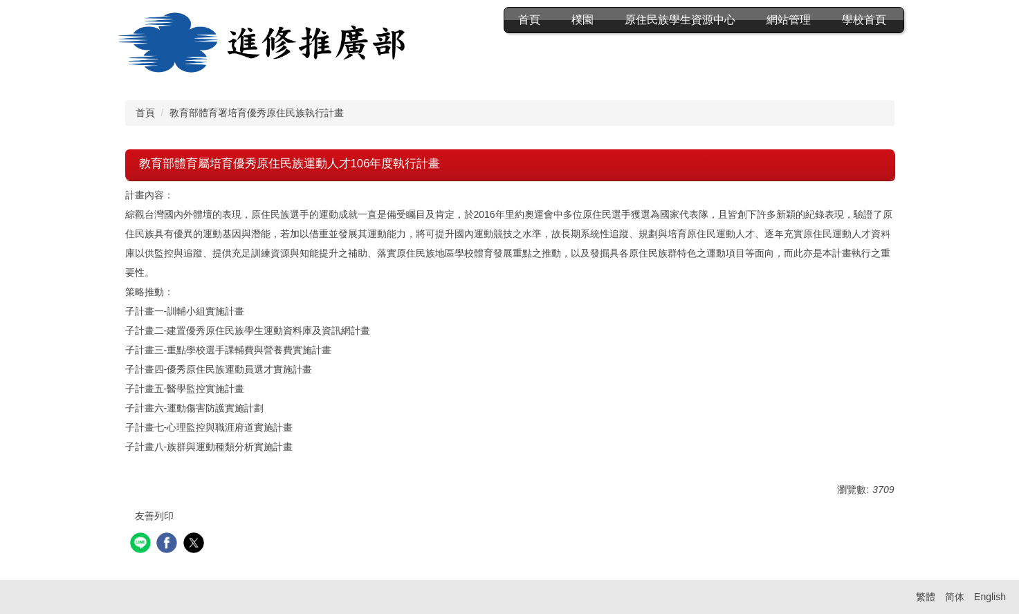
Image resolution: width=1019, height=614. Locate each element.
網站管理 (788, 20)
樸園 (582, 20)
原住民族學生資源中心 (680, 20)
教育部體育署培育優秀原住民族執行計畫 (256, 112)
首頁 (529, 20)
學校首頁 (864, 20)
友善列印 (154, 515)
